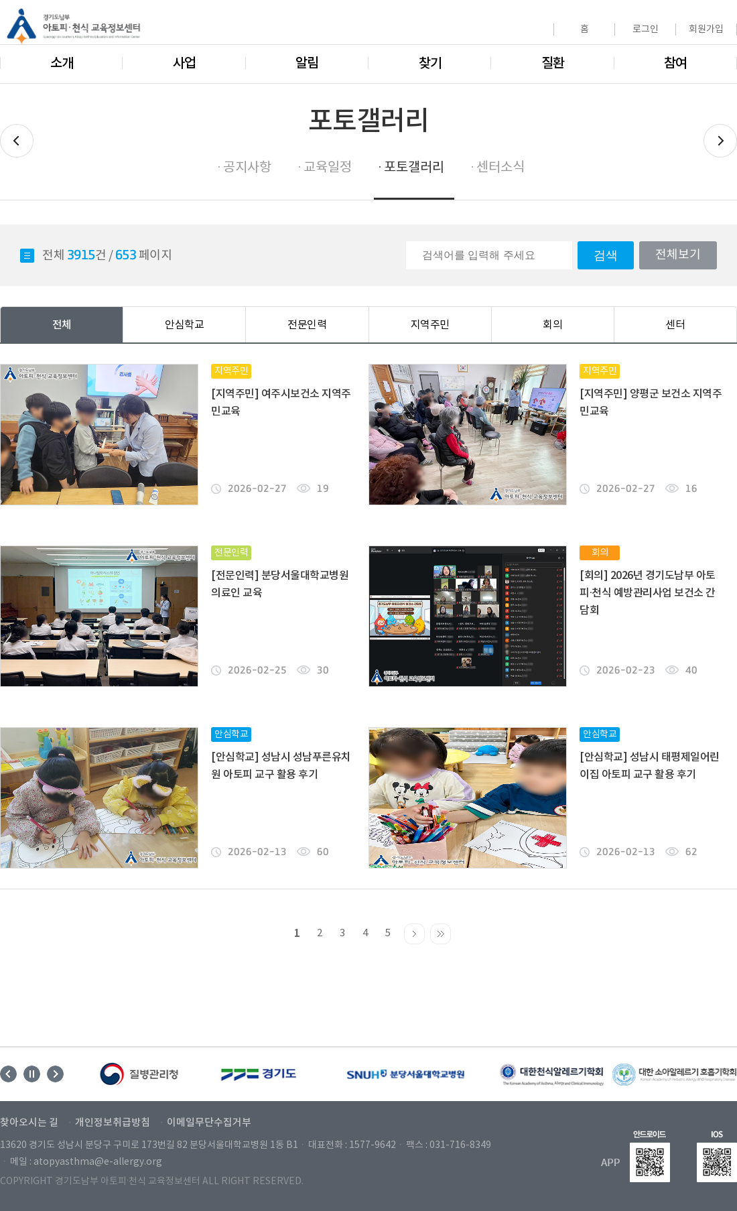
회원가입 (706, 29)
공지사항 (247, 168)
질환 (552, 64)
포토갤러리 (414, 168)
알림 (306, 64)
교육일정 (328, 168)
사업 (184, 64)
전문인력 (306, 325)
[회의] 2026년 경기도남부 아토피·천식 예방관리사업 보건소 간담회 (648, 593)
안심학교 (184, 325)
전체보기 (678, 255)
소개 (61, 64)
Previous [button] (8, 1074)
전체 (62, 325)
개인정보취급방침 (112, 1123)
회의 (552, 325)
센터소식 (500, 168)
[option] (140, 1074)
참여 (675, 64)
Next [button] (55, 1074)
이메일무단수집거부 (209, 1123)
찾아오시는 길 (29, 1123)
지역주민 (430, 325)
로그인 (645, 29)
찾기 (430, 64)
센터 (675, 325)
